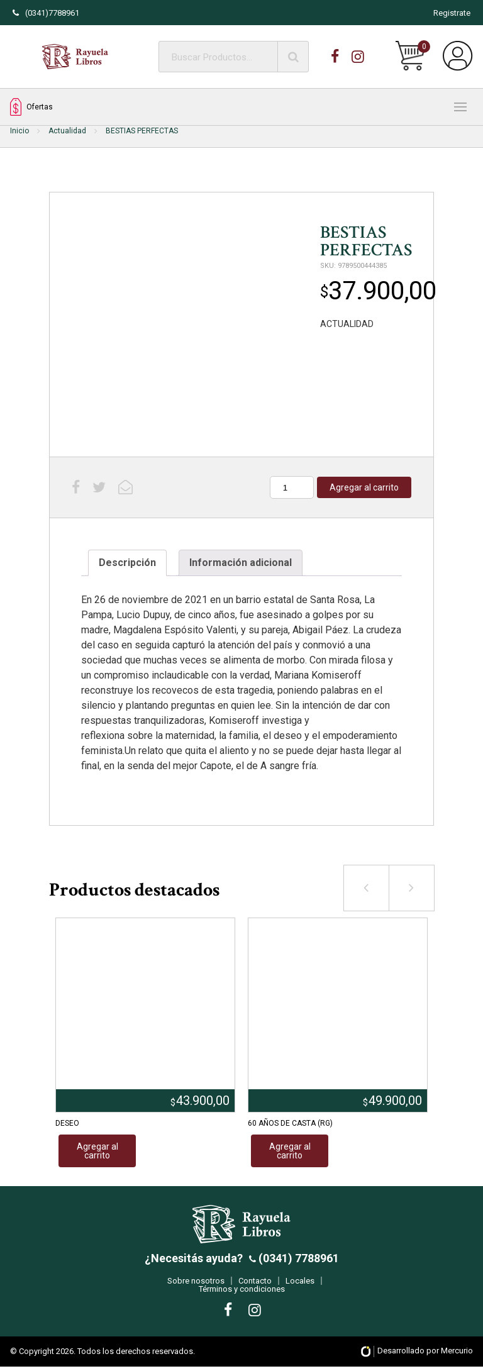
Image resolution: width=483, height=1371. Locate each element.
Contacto (255, 1285)
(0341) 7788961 (297, 1262)
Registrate (451, 13)
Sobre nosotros (196, 1285)
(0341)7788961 (46, 13)
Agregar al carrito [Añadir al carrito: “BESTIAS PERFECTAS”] (364, 487)
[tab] (127, 563)
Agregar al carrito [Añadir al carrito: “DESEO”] (97, 1150)
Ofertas (31, 107)
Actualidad (67, 130)
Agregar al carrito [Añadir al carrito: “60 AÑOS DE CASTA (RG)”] (290, 1150)
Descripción (127, 563)
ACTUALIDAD (347, 324)
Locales (300, 1285)
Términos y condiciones (242, 1293)
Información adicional (240, 563)
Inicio (19, 130)
